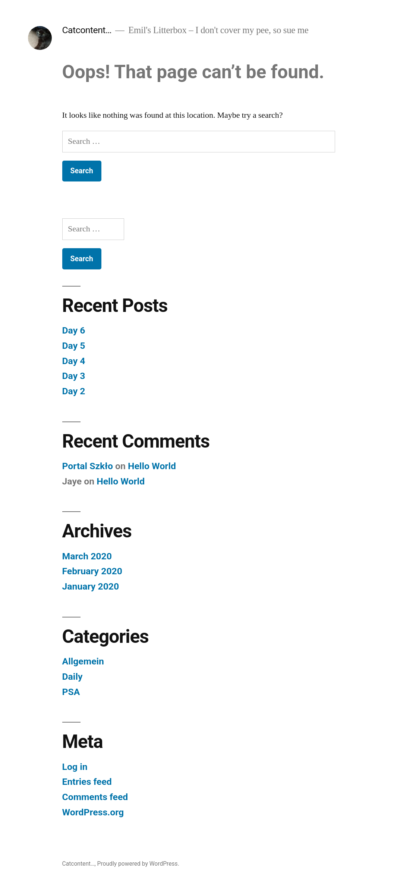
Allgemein (83, 661)
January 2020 (90, 586)
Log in (75, 766)
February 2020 (92, 571)
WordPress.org (93, 812)
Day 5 (73, 345)
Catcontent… (87, 30)
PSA (71, 691)
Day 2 (73, 391)
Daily (72, 676)
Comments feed (95, 797)
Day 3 (73, 375)
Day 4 (73, 361)
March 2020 (87, 556)
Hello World (152, 466)
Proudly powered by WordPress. (138, 863)
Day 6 (73, 330)
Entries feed (87, 781)
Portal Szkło (87, 466)
